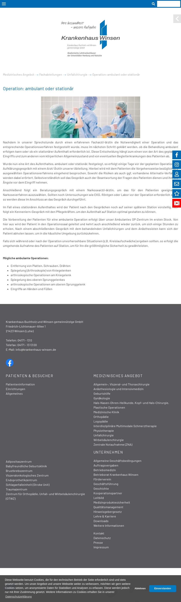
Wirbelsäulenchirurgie (108, 440)
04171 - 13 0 (25, 340)
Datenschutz (102, 538)
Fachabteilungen (50, 74)
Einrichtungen (15, 389)
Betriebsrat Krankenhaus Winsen (115, 474)
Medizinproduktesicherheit (111, 502)
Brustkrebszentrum (19, 470)
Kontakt (98, 533)
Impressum (101, 547)
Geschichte (101, 488)
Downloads (101, 521)
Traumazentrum (16, 489)
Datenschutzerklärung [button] (18, 596)
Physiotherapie (103, 430)
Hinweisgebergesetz (107, 511)
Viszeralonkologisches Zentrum (27, 475)
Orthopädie (101, 416)
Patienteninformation (20, 384)
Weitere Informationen (108, 525)
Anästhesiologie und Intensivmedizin (118, 389)
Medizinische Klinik (106, 412)
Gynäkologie (101, 398)
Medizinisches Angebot (18, 74)
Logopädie (100, 421)
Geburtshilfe (101, 393)
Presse (98, 542)
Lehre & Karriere (104, 516)
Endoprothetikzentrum (21, 480)
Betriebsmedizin (104, 470)
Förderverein (102, 479)
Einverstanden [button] (162, 588)
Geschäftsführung (105, 484)
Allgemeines (14, 393)
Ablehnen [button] (140, 588)
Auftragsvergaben (105, 465)
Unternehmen (108, 452)
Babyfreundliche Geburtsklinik (26, 466)
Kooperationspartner (107, 493)
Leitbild (98, 498)
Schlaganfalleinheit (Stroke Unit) (27, 484)
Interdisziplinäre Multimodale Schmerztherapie (125, 426)
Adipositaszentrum (19, 461)
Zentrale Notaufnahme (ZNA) (112, 444)
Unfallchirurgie (77, 74)
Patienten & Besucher (29, 375)
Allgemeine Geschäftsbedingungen (117, 460)
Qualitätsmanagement (108, 507)
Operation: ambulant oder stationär (116, 74)
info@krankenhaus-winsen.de (36, 349)
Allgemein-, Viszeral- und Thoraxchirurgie (121, 384)
